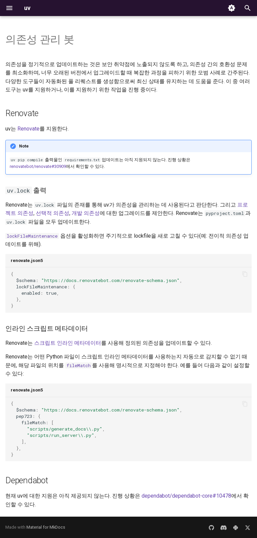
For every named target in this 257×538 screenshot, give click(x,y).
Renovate (28, 128)
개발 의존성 (86, 213)
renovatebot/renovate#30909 (38, 166)
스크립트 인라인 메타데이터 (67, 343)
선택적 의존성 (52, 213)
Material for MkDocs (45, 527)
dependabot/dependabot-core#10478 (186, 496)
